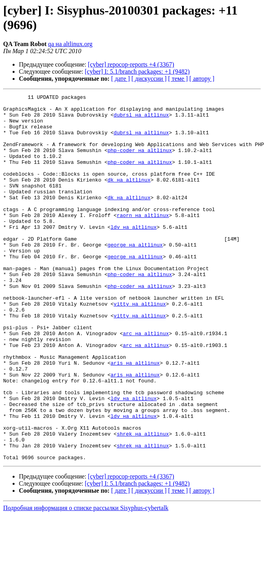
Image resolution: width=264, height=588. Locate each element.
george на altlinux (134, 275)
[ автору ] (201, 78)
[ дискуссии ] (148, 78)
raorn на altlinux (143, 239)
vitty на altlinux (140, 346)
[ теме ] (178, 78)
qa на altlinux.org (70, 44)
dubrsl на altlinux (141, 119)
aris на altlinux (135, 417)
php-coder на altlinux (139, 161)
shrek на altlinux (143, 502)
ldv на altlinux (134, 254)
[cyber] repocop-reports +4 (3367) (131, 64)
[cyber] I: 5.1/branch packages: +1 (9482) (137, 71)
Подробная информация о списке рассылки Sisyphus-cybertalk (85, 581)
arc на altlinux (146, 381)
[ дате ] (120, 78)
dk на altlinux (128, 197)
